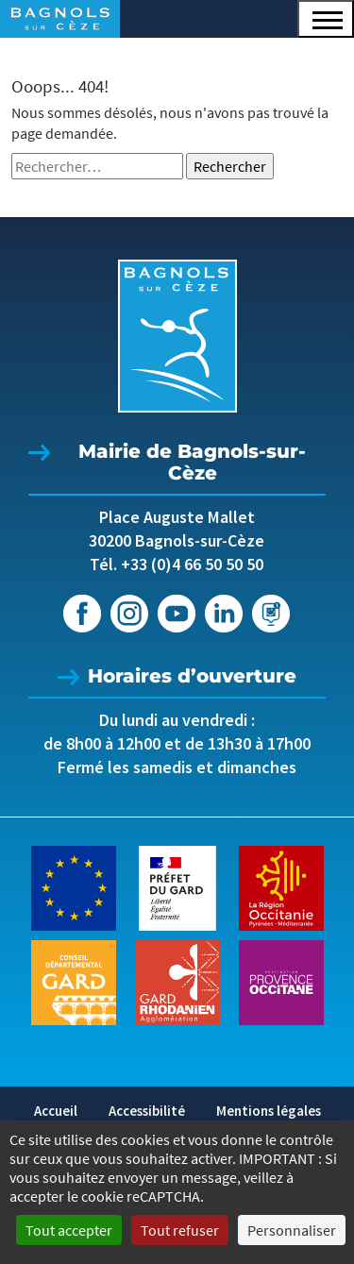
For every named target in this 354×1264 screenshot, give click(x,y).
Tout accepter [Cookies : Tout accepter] (68, 1230)
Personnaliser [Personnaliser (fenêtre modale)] (291, 1230)
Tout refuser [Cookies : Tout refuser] (180, 1230)
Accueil (55, 1111)
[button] (325, 19)
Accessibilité (147, 1111)
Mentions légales (268, 1111)
